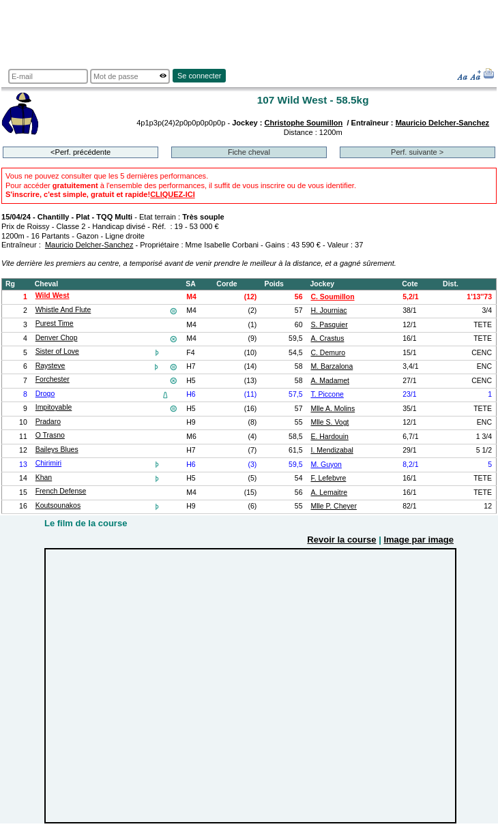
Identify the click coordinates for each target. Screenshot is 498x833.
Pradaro (48, 421)
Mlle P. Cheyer (333, 506)
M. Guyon (325, 464)
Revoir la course (341, 539)
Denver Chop (56, 338)
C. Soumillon (332, 297)
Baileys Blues (56, 449)
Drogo (45, 393)
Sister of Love (57, 351)
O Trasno (50, 435)
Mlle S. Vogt (329, 422)
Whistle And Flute (63, 310)
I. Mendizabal (331, 450)
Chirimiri (48, 463)
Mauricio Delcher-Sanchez (443, 123)
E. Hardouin (329, 436)
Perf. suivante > (417, 152)
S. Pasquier (328, 325)
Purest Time (54, 323)
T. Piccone (326, 394)
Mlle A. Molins (332, 408)
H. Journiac (328, 310)
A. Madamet (329, 380)
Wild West (52, 295)
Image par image (418, 539)
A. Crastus (327, 338)
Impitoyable (53, 407)
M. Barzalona (331, 366)
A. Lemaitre (328, 492)
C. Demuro (327, 353)
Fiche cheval (249, 152)
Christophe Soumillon (304, 123)
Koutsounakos (57, 505)
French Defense (61, 491)
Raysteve (50, 365)
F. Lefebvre (328, 478)
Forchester (52, 379)
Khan (44, 477)
